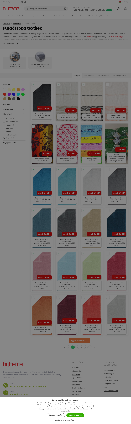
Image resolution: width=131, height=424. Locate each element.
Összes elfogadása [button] (75, 415)
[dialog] (65, 212)
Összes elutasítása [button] (55, 415)
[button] (66, 420)
